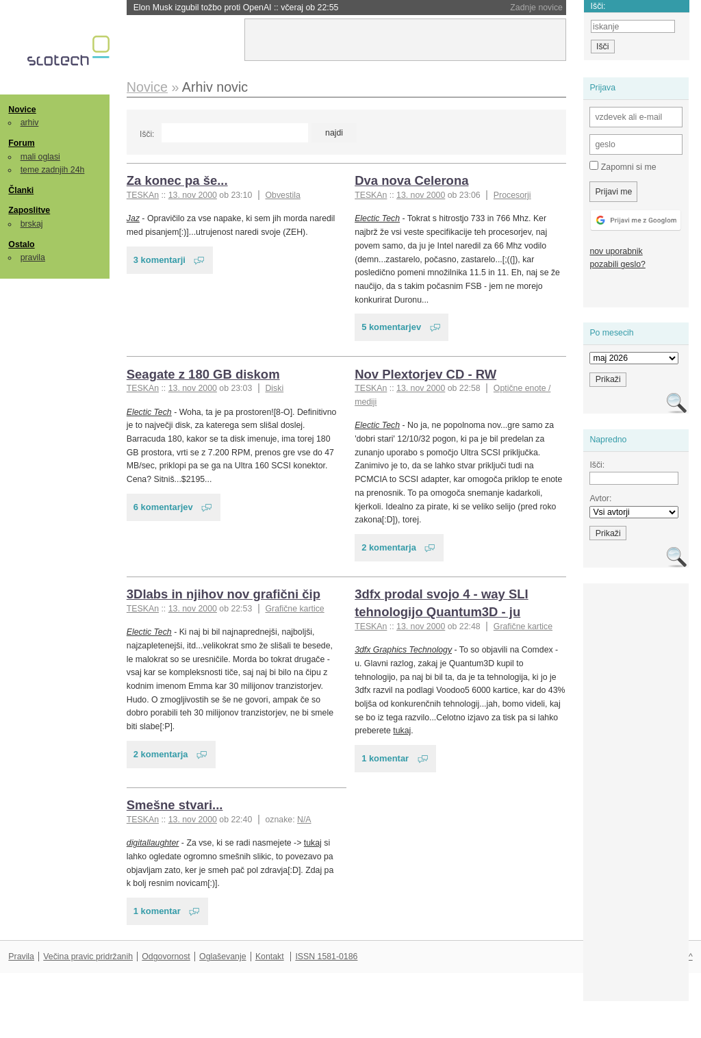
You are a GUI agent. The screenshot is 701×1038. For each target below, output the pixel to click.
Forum (21, 143)
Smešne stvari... (175, 805)
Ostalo (21, 244)
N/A (304, 819)
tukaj (402, 730)
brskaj (32, 224)
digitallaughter (153, 843)
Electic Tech (377, 218)
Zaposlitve (29, 210)
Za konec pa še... (177, 180)
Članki (21, 190)
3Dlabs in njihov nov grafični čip (223, 594)
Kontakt (269, 956)
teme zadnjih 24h (53, 170)
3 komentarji (159, 260)
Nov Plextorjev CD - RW (425, 374)
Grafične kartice (294, 608)
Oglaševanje (222, 956)
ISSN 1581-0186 (326, 956)
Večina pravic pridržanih (88, 956)
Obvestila (282, 195)
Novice (22, 109)
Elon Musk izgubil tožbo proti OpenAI (236, 7)
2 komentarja (388, 547)
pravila (33, 257)
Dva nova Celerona (411, 180)
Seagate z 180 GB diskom (203, 374)
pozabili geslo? (617, 264)
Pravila (21, 956)
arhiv (30, 122)
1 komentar (385, 758)
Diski (274, 388)
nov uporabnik (615, 251)
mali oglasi (40, 157)
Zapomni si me (622, 166)
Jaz (133, 218)
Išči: (147, 134)
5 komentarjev (391, 327)
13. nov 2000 (192, 195)
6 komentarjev (163, 507)
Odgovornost (166, 956)
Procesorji (512, 195)
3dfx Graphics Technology (403, 650)
